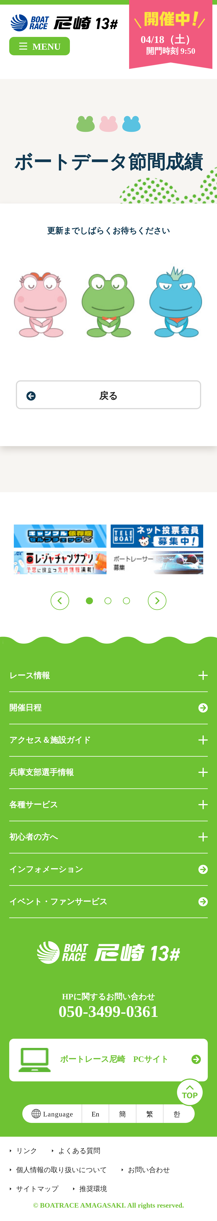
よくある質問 (79, 1150)
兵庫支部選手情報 (108, 772)
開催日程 (108, 707)
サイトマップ (37, 1189)
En (95, 1114)
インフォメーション (108, 869)
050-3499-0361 (108, 1011)
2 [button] (107, 600)
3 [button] (126, 600)
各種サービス (108, 804)
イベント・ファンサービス (108, 901)
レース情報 (108, 675)
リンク (26, 1150)
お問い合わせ (149, 1170)
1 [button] (89, 600)
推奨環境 (93, 1189)
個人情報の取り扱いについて (61, 1170)
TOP (190, 1092)
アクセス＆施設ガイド (108, 740)
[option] (108, 549)
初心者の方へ (108, 836)
